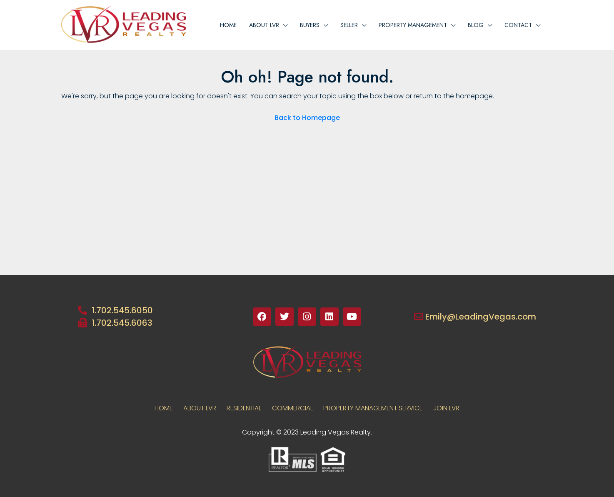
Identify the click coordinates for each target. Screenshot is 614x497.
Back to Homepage (307, 117)
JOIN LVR (454, 408)
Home (228, 25)
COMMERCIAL (292, 408)
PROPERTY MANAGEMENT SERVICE (376, 408)
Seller (349, 25)
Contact (518, 25)
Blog (476, 25)
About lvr (264, 25)
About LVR (194, 408)
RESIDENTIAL (241, 408)
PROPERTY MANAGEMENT (413, 25)
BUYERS (309, 25)
